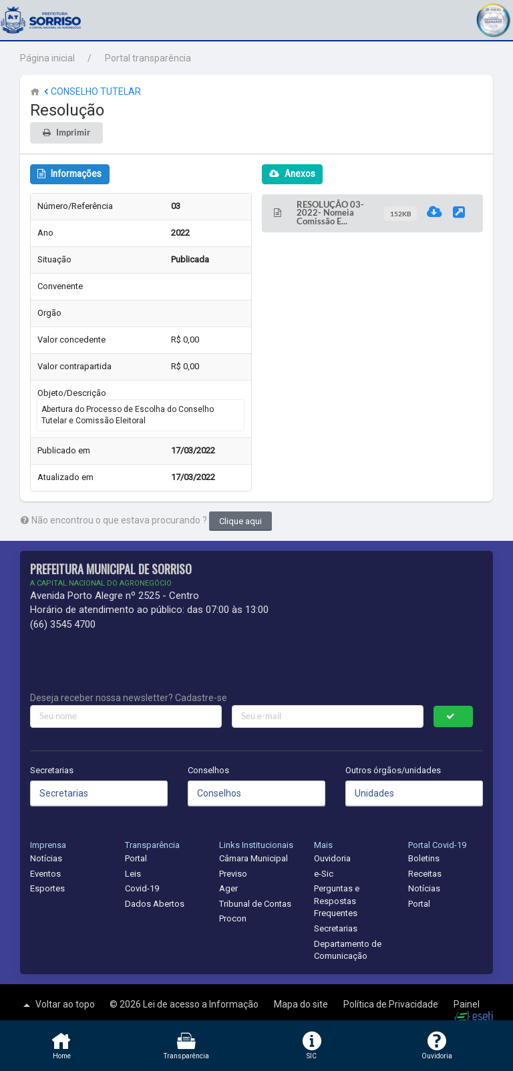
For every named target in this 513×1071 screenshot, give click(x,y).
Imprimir (73, 133)
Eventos (45, 874)
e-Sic (323, 874)
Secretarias (51, 770)
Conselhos (208, 770)
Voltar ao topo (57, 1005)
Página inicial (47, 58)
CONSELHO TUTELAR (91, 91)
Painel (467, 1004)
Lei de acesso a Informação (202, 1004)
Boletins (424, 858)
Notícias (46, 858)
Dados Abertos (154, 904)
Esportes (47, 888)
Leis (133, 874)
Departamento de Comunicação (347, 950)
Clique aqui (240, 521)
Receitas (425, 874)
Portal (136, 858)
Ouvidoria (332, 858)
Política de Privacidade (391, 1004)
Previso (233, 874)
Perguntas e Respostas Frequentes (336, 900)
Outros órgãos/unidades (393, 770)
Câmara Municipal (253, 858)
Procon (232, 918)
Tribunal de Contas (255, 904)
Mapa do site (302, 1004)
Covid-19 (142, 888)
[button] (493, 18)
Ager (228, 888)
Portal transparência (148, 58)
